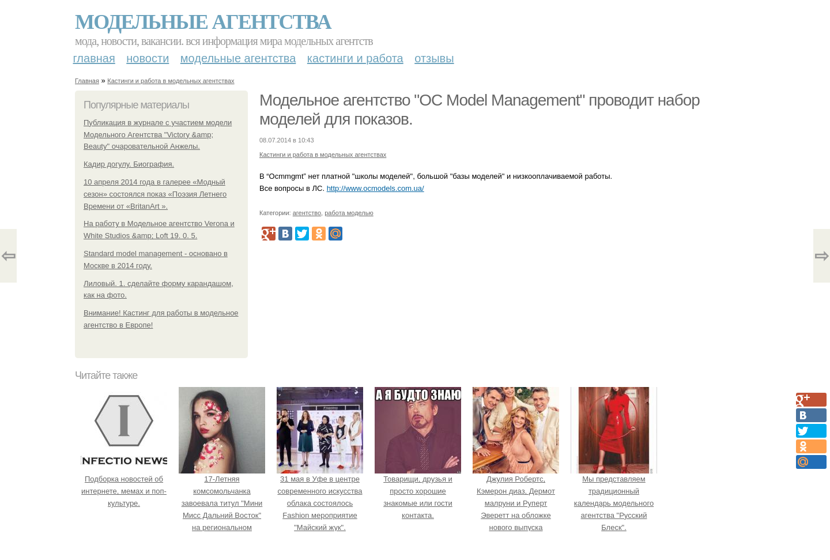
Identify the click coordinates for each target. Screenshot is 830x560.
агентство (307, 212)
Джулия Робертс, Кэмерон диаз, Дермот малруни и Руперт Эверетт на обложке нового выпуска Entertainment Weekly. (516, 503)
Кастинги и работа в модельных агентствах (170, 80)
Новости (147, 58)
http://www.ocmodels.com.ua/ (375, 188)
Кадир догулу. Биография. (129, 164)
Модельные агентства (203, 21)
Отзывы (434, 58)
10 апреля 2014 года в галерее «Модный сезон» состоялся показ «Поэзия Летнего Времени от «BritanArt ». (155, 194)
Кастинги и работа (355, 58)
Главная (94, 58)
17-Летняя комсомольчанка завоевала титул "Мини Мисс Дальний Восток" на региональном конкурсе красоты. (222, 503)
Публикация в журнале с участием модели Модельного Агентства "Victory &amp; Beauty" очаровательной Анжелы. (158, 134)
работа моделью (349, 212)
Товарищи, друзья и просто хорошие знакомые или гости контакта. (418, 491)
